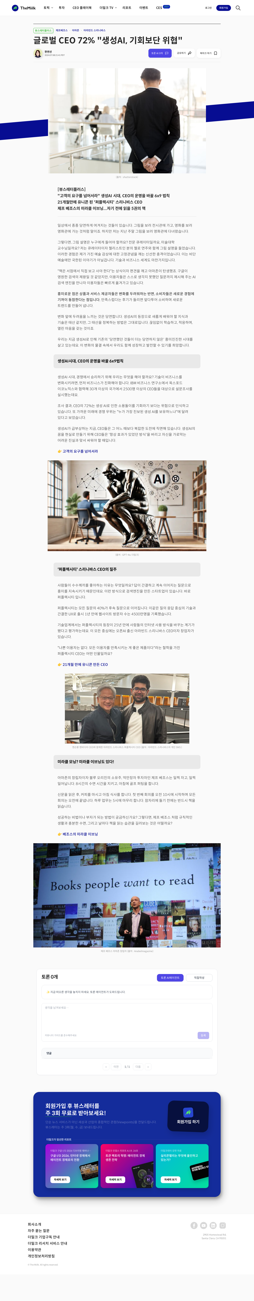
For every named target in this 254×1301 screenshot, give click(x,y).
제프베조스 (62, 30)
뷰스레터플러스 (43, 30)
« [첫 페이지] (106, 1067)
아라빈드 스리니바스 (95, 30)
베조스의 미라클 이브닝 (80, 834)
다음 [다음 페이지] (138, 1067)
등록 (203, 1035)
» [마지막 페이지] (148, 1067)
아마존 (75, 30)
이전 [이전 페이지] (116, 1067)
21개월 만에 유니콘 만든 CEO (85, 664)
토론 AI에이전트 (170, 978)
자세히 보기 (60, 1263)
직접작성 (199, 978)
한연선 (48, 52)
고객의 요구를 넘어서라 (80, 451)
